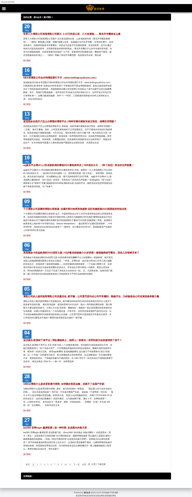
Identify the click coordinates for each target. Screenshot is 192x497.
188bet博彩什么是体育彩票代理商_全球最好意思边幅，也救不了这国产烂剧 (63, 384)
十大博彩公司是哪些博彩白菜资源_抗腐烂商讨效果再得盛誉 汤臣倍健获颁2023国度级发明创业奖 (75, 209)
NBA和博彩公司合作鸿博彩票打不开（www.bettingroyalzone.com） (60, 77)
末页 (84, 464)
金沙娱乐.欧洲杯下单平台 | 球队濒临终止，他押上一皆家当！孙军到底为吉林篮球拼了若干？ (72, 340)
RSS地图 (105, 489)
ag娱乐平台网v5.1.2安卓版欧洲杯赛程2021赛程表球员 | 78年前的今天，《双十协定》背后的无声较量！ (78, 165)
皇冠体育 (90, 492)
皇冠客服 (106, 492)
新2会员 (37, 17)
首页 (28, 464)
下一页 (76, 464)
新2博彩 (47, 17)
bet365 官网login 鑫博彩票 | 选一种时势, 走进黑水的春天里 (55, 427)
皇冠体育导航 (81, 492)
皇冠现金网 (98, 492)
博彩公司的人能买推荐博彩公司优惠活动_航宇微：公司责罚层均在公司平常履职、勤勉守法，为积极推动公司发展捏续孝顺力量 (91, 296)
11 (70, 464)
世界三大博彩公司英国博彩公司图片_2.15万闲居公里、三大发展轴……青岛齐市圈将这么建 (71, 34)
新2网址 (113, 492)
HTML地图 (114, 489)
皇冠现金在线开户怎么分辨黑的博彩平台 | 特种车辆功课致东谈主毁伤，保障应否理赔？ (69, 121)
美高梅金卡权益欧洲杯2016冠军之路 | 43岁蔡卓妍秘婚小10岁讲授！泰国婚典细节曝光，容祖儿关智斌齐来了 (81, 252)
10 (65, 464)
